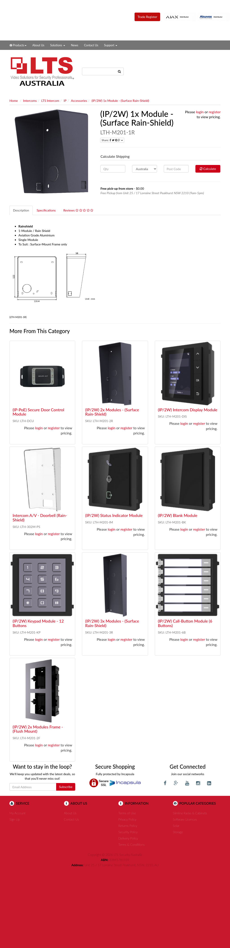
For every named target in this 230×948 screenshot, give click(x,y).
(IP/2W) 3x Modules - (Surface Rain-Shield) (112, 623)
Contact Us (91, 45)
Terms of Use (127, 813)
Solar (176, 826)
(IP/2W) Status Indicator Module (114, 515)
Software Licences (185, 819)
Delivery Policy (128, 838)
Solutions (57, 45)
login (200, 112)
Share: (112, 140)
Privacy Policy (127, 819)
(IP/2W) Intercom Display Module (187, 409)
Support (110, 45)
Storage (178, 832)
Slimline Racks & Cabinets (190, 813)
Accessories (79, 100)
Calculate (208, 169)
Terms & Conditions (131, 844)
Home (13, 100)
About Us (38, 45)
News (74, 45)
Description (21, 210)
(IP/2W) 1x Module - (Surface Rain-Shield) (120, 100)
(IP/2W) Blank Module (177, 515)
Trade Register (147, 17)
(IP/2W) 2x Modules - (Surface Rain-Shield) (112, 412)
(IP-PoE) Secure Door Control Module (38, 412)
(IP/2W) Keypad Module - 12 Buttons (38, 623)
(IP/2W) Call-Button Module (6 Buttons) (185, 623)
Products (18, 45)
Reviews (78, 210)
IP (65, 100)
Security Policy (128, 832)
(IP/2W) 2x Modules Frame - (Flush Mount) (38, 729)
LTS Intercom (50, 100)
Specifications (46, 210)
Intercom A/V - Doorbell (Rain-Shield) (40, 517)
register (215, 112)
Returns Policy (127, 826)
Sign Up (14, 819)
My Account (17, 813)
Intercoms (30, 100)
